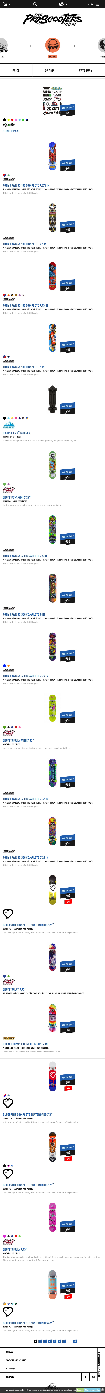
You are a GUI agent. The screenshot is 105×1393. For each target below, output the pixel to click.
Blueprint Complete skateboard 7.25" (28, 925)
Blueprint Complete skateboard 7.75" (28, 1185)
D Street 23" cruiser (16, 433)
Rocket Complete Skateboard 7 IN (25, 1044)
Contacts (10, 1376)
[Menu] (95, 4)
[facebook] (86, 1377)
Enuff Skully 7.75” (15, 1249)
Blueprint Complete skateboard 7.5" (28, 1114)
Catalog (9, 1351)
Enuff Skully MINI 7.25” (18, 740)
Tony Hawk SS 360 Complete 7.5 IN (25, 556)
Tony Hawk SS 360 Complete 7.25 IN (25, 857)
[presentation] (31, 46)
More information (92, 1390)
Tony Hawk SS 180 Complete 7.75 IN (25, 305)
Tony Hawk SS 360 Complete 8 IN (24, 614)
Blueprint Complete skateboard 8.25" (28, 1323)
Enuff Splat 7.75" (14, 989)
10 (75, 1341)
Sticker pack (11, 131)
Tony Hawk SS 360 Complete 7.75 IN (25, 676)
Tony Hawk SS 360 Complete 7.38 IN (26, 799)
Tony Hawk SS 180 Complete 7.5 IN (25, 244)
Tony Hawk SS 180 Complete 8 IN (24, 367)
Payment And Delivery (16, 1360)
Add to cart (68, 107)
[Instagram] (94, 1377)
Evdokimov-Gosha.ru (52, 1387)
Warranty (10, 1368)
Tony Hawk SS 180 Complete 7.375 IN (26, 185)
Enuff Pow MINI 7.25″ (17, 497)
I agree (80, 1390)
